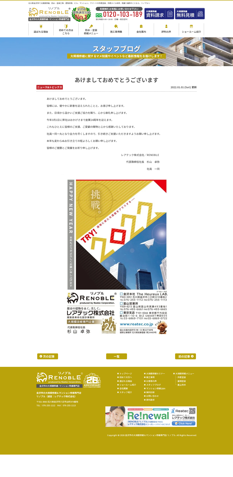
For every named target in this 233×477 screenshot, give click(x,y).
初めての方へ (125, 377)
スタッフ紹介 (125, 392)
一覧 (116, 356)
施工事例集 (116, 31)
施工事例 (150, 377)
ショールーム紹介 (191, 31)
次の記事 (49, 356)
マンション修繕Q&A (155, 388)
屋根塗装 (182, 381)
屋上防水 (182, 384)
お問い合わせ (152, 395)
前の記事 (184, 356)
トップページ (125, 373)
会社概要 (123, 388)
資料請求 (150, 399)
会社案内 (141, 31)
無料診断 (150, 392)
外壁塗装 (182, 377)
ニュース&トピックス (49, 87)
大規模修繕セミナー (155, 373)
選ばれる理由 (41, 31)
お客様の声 (151, 381)
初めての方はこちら (66, 31)
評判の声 (166, 31)
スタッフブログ (153, 384)
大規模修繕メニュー (184, 373)
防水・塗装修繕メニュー (91, 31)
